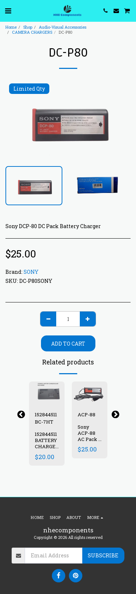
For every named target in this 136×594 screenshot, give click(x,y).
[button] (8, 10)
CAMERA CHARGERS (32, 32)
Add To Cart (68, 343)
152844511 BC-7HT (46, 418)
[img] (47, 393)
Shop (27, 27)
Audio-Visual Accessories (62, 27)
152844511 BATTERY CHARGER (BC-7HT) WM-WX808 (47, 449)
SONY (31, 271)
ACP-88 (86, 414)
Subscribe (103, 555)
